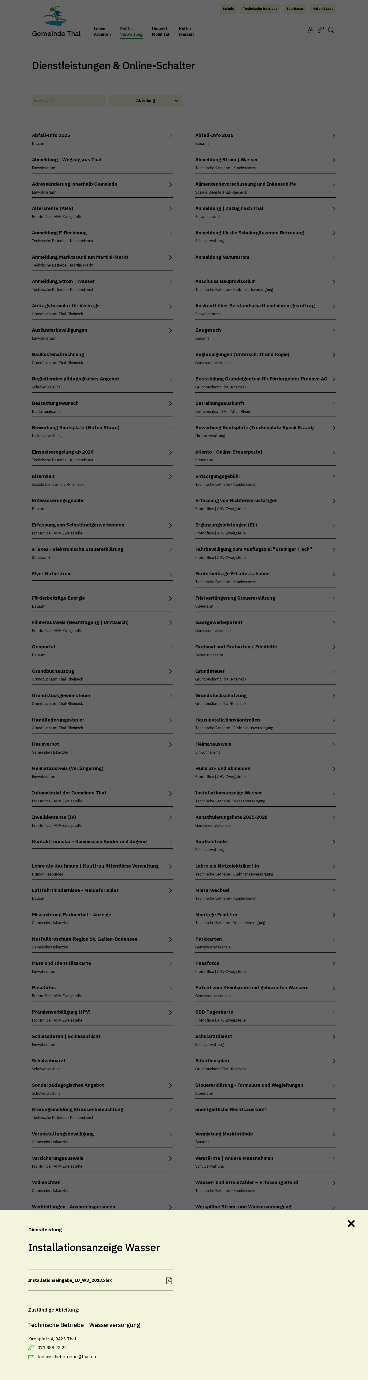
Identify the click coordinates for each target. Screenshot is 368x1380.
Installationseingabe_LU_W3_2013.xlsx (70, 1280)
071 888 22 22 (52, 1347)
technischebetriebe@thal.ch (67, 1356)
